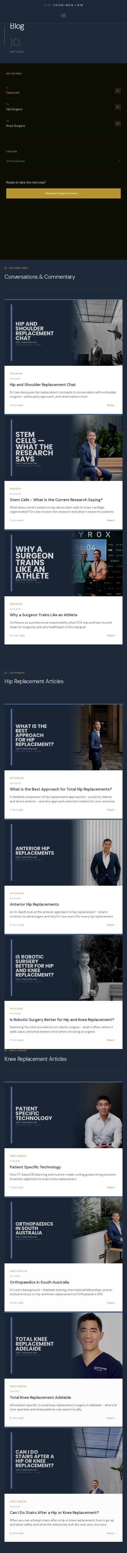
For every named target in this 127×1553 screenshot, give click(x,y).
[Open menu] (63, 15)
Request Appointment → (63, 193)
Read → (112, 405)
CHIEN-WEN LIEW (63, 5)
